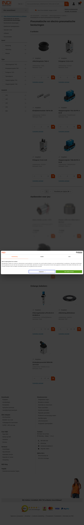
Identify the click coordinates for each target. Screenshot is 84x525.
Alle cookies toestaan (69, 271)
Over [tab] (69, 256)
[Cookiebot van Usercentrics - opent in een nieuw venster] (73, 252)
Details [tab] (42, 256)
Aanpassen (42, 271)
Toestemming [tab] (14, 256)
